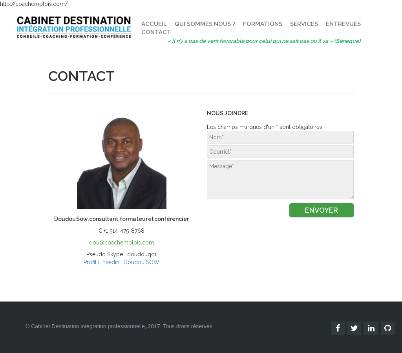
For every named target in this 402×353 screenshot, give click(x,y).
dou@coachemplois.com (121, 242)
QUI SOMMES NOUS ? (205, 24)
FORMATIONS (262, 24)
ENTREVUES (343, 24)
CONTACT (156, 32)
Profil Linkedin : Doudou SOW (121, 262)
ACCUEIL (154, 24)
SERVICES (304, 24)
